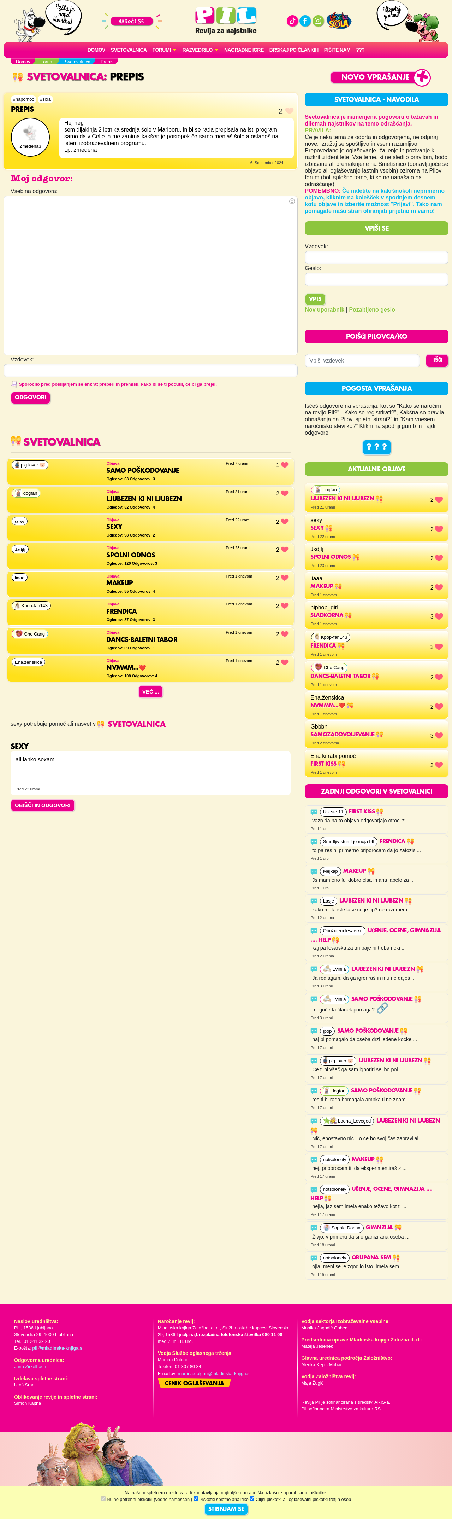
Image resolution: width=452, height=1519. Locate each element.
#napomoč (23, 99)
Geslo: (313, 268)
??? (360, 50)
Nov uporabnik (324, 310)
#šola (45, 99)
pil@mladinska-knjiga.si (57, 1348)
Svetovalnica (129, 50)
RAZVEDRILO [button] (197, 50)
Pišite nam (337, 50)
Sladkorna (331, 616)
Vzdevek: (316, 246)
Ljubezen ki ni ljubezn (346, 499)
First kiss (327, 764)
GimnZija (384, 1228)
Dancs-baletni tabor (344, 676)
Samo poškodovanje (386, 999)
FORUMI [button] (162, 50)
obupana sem (376, 1258)
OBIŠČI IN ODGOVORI (43, 805)
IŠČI (438, 360)
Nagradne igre (244, 50)
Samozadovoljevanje (346, 735)
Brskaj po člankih (294, 50)
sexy (321, 528)
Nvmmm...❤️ (331, 706)
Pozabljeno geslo (372, 310)
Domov (96, 50)
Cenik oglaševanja (194, 1384)
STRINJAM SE (226, 1509)
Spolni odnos (334, 557)
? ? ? (377, 447)
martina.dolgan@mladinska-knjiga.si (214, 1373)
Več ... (150, 692)
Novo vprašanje (375, 77)
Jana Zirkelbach (30, 1366)
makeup (326, 587)
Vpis (315, 299)
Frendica (327, 646)
